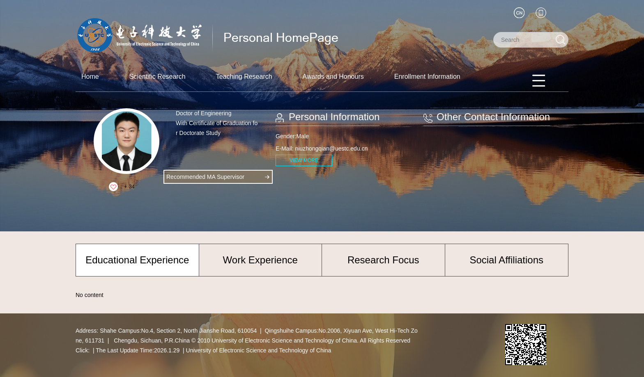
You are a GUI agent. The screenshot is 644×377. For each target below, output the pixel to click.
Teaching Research (244, 76)
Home (90, 76)
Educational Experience (137, 259)
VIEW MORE (304, 160)
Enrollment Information (427, 76)
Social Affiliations (506, 259)
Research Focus (383, 259)
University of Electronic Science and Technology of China (258, 350)
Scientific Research (157, 76)
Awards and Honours (333, 76)
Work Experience (260, 259)
